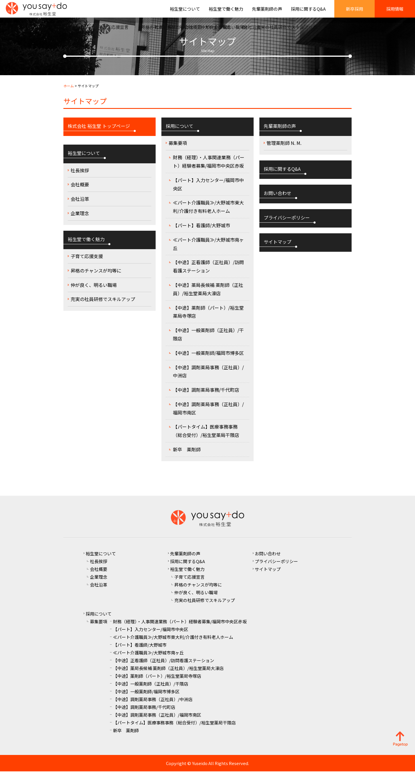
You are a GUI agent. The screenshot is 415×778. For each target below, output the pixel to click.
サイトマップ (268, 576)
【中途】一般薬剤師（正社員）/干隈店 (208, 341)
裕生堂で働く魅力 (226, 12)
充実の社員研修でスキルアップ (103, 305)
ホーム (68, 92)
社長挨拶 (80, 176)
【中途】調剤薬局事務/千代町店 (206, 396)
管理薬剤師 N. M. (284, 149)
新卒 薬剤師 (187, 456)
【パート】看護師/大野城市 (201, 231)
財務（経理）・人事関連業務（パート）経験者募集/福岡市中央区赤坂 (208, 168)
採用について (99, 620)
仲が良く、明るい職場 (94, 291)
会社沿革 (80, 205)
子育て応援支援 (87, 262)
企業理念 (80, 219)
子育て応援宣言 (189, 583)
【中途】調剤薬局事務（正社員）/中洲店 (208, 378)
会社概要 (80, 191)
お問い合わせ (268, 560)
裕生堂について (185, 12)
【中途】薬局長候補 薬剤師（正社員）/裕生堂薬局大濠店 (208, 295)
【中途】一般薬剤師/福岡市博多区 (208, 359)
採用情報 (394, 12)
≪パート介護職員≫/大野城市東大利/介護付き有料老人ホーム (208, 213)
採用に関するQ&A (308, 12)
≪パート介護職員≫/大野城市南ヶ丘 (208, 250)
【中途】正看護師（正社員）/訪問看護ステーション (208, 273)
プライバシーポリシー (276, 568)
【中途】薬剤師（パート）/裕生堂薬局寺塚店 (208, 318)
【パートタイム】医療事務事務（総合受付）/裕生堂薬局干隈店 (206, 437)
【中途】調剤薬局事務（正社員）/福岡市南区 (208, 415)
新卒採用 (354, 12)
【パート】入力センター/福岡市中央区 (208, 190)
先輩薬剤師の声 (267, 12)
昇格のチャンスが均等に (96, 277)
